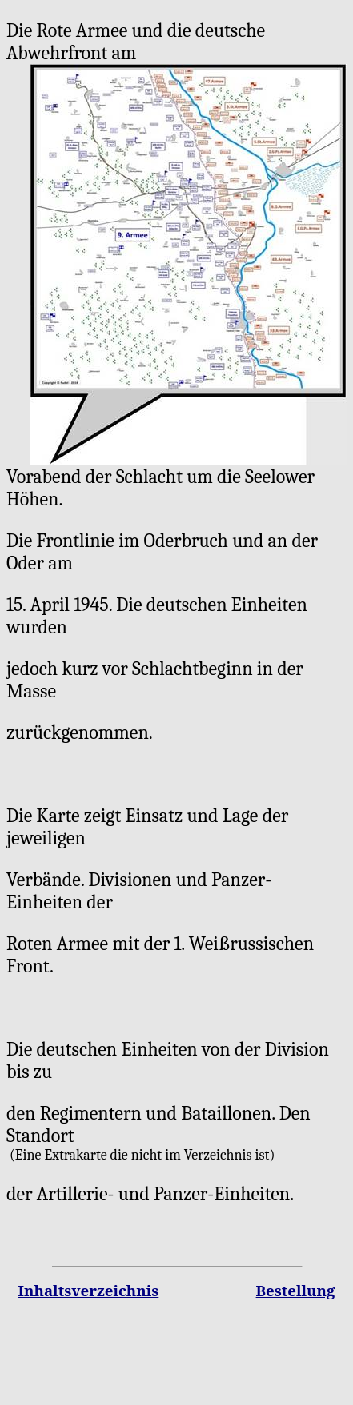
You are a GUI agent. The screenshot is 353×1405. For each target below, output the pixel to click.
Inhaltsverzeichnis (88, 1290)
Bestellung (295, 1290)
